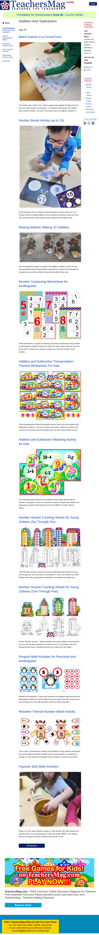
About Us (6, 61)
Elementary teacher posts (7, 56)
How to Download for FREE (7, 38)
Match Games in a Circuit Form (40, 37)
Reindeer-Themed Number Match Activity (47, 711)
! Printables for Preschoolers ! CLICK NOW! (49, 14)
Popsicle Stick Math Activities (39, 766)
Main (7, 23)
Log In (88, 70)
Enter (93, 4)
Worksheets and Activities (8, 30)
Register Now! (23, 905)
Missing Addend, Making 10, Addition (44, 227)
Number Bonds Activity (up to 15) (41, 120)
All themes (32, 845)
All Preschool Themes (7, 50)
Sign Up (89, 67)
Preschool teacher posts (7, 45)
